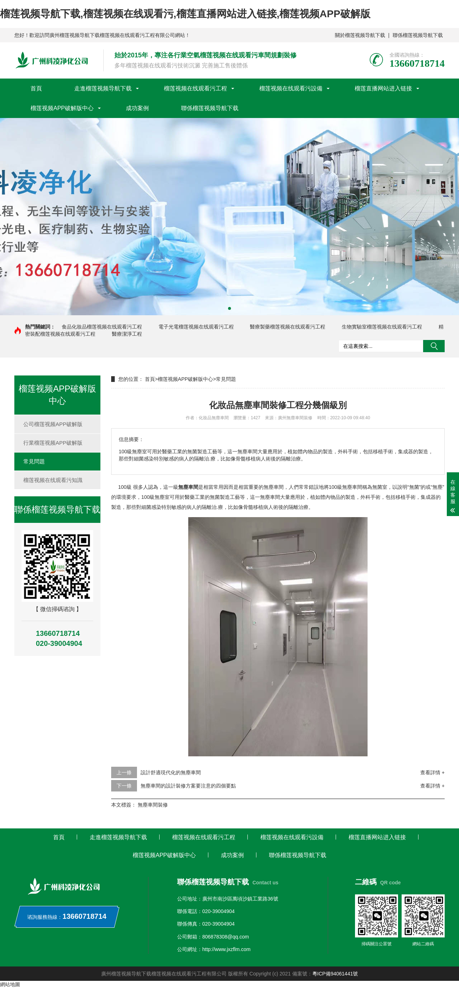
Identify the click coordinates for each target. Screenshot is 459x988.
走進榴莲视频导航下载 (103, 88)
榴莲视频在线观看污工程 (195, 88)
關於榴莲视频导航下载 (360, 35)
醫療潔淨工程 (127, 334)
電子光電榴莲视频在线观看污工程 (196, 327)
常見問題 (34, 461)
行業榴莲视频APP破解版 (52, 443)
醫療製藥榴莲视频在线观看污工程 (287, 327)
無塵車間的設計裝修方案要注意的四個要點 (188, 786)
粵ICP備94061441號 (335, 974)
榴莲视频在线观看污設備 (290, 88)
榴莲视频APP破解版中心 (62, 108)
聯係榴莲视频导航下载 (418, 35)
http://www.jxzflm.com (226, 949)
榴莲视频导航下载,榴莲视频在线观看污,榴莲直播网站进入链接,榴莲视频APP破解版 (185, 13)
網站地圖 (10, 984)
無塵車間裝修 (153, 805)
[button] (229, 308)
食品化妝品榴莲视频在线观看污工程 (102, 327)
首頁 (36, 88)
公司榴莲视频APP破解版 (52, 424)
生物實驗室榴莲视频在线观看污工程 (382, 327)
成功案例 (137, 108)
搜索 (434, 346)
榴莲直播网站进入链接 (383, 88)
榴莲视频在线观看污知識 (52, 480)
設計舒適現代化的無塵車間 (171, 772)
